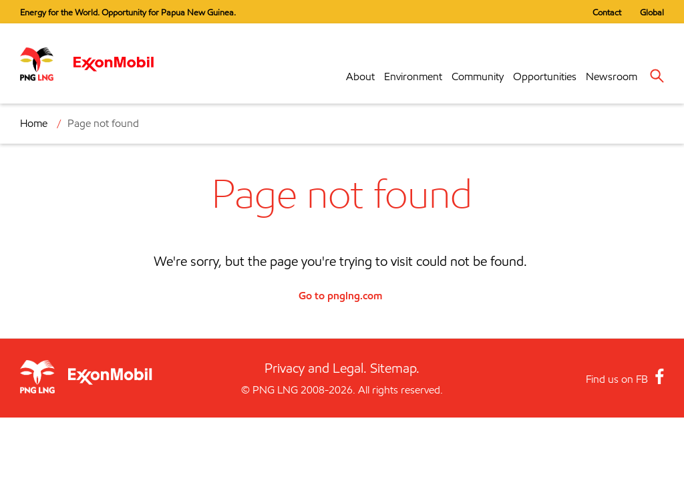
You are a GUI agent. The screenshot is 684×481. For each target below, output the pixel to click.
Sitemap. (394, 368)
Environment (413, 76)
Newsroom (611, 76)
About (360, 76)
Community (478, 76)
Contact (606, 12)
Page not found (103, 123)
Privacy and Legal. (316, 368)
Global (652, 12)
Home (33, 123)
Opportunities (544, 76)
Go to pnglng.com (340, 295)
